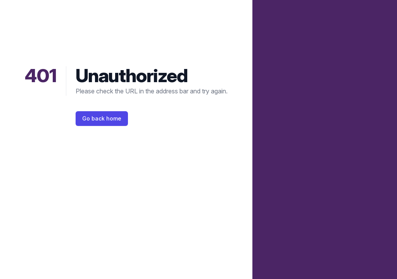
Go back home (101, 118)
